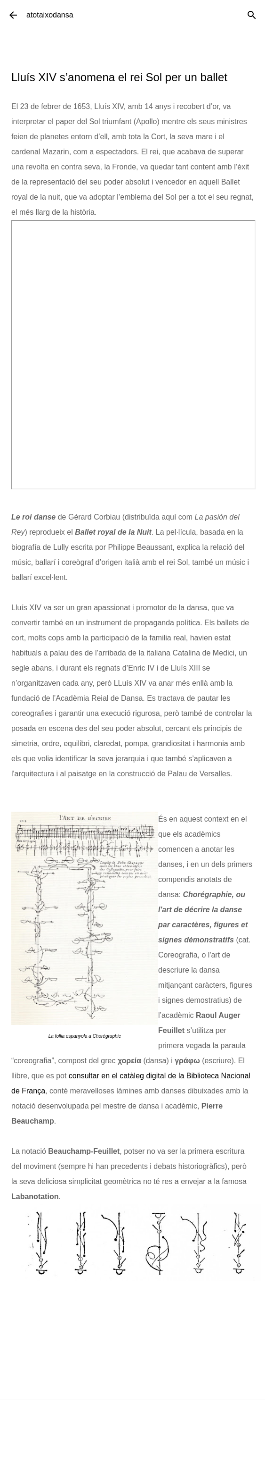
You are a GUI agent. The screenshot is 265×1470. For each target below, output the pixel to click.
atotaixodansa (49, 15)
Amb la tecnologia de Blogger (132, 1458)
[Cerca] (251, 15)
